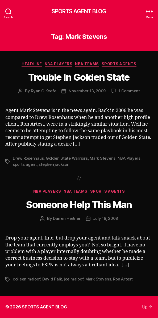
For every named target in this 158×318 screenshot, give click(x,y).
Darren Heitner (66, 218)
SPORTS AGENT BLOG (79, 11)
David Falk (52, 279)
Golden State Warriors (67, 158)
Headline (32, 63)
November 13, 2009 (87, 90)
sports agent (25, 164)
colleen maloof (26, 279)
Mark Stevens (102, 158)
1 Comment (129, 90)
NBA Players (59, 63)
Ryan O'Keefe (43, 90)
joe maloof (73, 279)
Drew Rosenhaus (28, 158)
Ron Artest (122, 279)
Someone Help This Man (79, 204)
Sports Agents (119, 63)
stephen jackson (54, 164)
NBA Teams (87, 63)
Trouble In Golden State (79, 77)
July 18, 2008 (105, 218)
